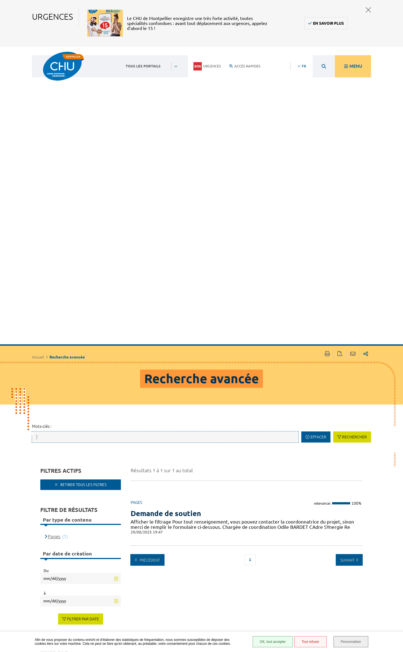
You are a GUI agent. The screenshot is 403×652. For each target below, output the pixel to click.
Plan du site (257, 613)
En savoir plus (328, 23)
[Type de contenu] (70, 508)
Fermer (368, 10)
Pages (54, 364)
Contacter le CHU (175, 567)
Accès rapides (244, 66)
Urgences (207, 66)
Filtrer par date (83, 447)
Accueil (38, 185)
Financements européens (259, 621)
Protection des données (260, 605)
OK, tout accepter (273, 642)
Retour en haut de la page (393, 563)
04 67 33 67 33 (172, 584)
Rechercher (354, 265)
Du (46, 398)
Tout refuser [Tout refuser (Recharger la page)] (310, 642)
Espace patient (259, 570)
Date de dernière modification (79, 516)
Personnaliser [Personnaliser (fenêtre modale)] (351, 642)
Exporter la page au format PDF (340, 182)
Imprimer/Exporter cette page (327, 182)
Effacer (318, 265)
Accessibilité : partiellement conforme (259, 586)
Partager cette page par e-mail (353, 182)
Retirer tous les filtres (82, 312)
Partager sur (365, 182)
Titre (53, 500)
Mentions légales (262, 596)
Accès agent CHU (261, 576)
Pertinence (59, 493)
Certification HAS (262, 629)
